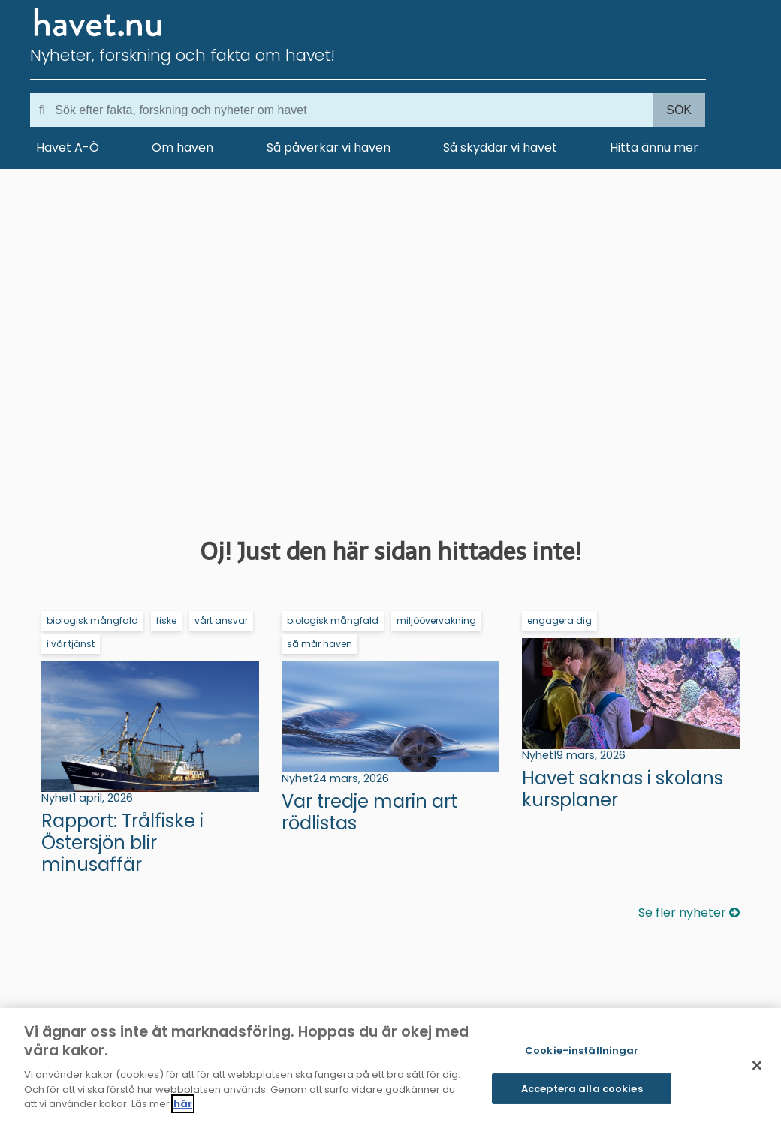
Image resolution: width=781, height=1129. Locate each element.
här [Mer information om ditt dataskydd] (182, 1104)
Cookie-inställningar (582, 1050)
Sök (679, 110)
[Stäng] (756, 1065)
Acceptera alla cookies (582, 1089)
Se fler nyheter (689, 912)
